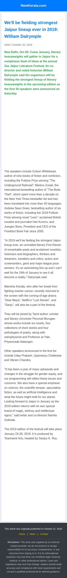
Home (22, 534)
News (33, 534)
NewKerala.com (33, 5)
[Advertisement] (33, 132)
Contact (44, 534)
